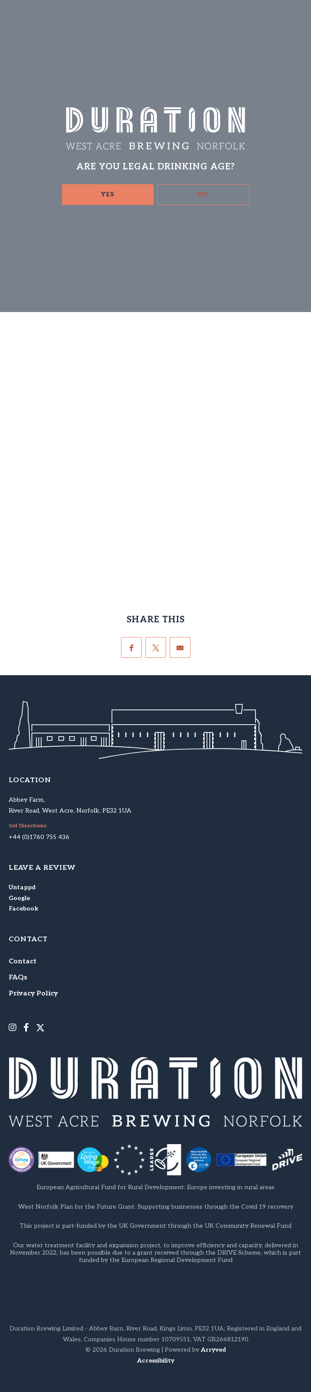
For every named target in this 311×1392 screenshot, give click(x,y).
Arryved (213, 1349)
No (203, 194)
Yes (107, 194)
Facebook (23, 908)
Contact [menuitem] (22, 961)
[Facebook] (131, 647)
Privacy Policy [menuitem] (33, 993)
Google (19, 898)
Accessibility (155, 1360)
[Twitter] (155, 647)
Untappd (22, 887)
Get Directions (27, 826)
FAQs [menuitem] (18, 977)
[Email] (180, 647)
